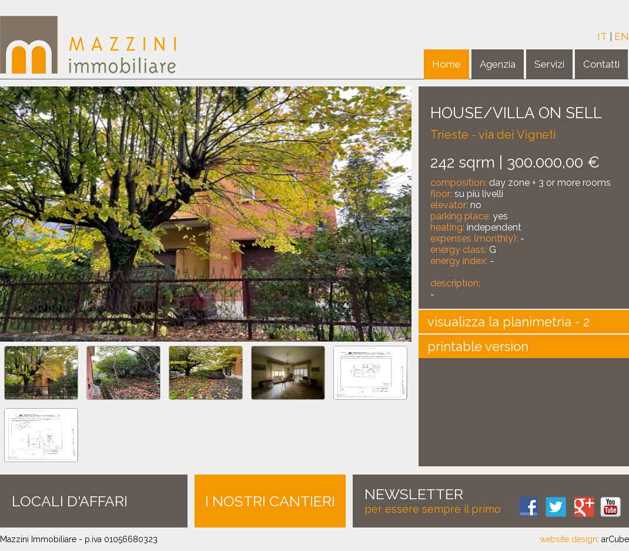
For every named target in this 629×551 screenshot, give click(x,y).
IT (602, 36)
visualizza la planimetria (499, 321)
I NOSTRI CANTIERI (270, 501)
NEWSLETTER (413, 494)
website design (568, 539)
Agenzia (498, 64)
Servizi (549, 64)
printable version (477, 346)
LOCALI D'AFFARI (70, 501)
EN (621, 36)
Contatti (601, 64)
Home (446, 64)
